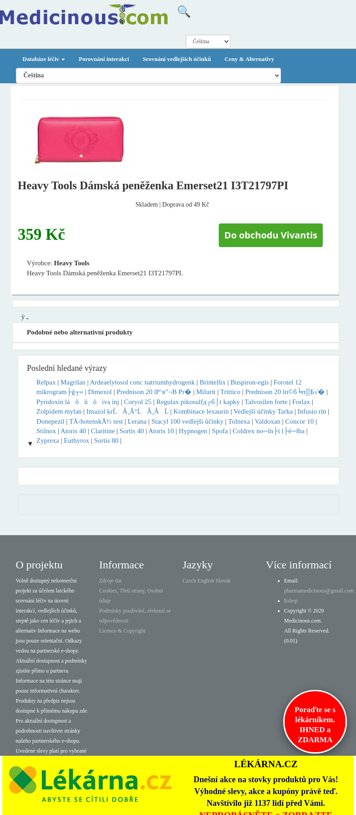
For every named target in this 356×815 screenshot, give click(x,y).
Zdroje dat (110, 580)
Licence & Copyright (122, 631)
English (205, 580)
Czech (189, 580)
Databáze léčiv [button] (44, 59)
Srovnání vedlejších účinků (177, 59)
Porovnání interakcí (104, 59)
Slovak (223, 580)
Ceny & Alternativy (249, 59)
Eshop (291, 600)
